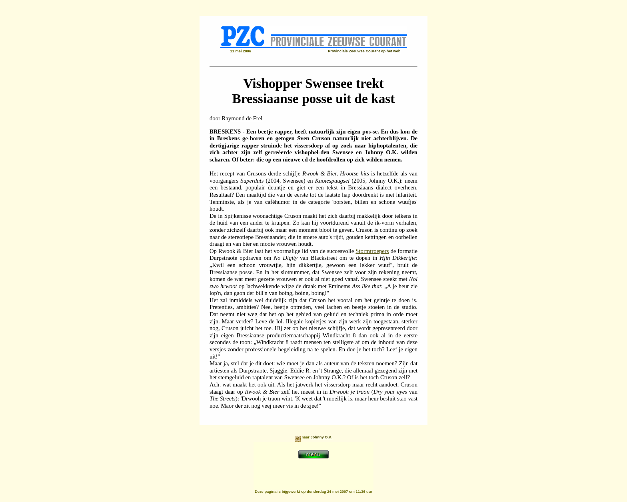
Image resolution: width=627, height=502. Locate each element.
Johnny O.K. (321, 437)
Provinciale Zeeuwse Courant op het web (364, 51)
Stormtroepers (372, 251)
